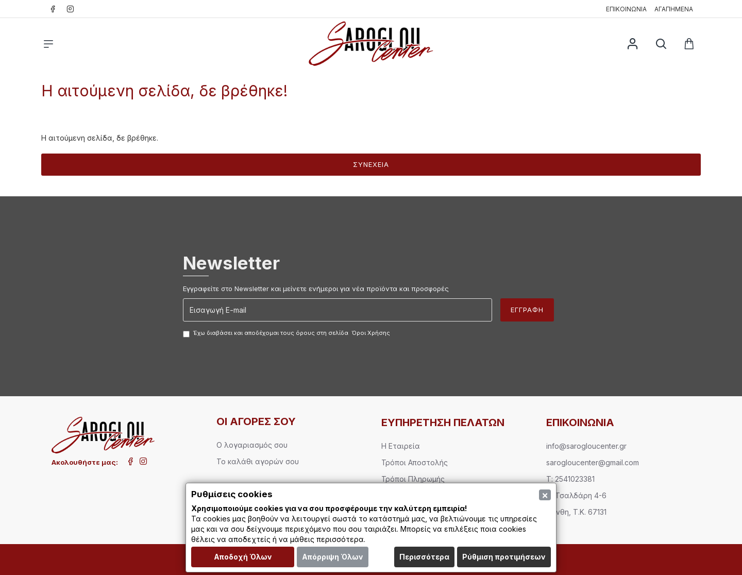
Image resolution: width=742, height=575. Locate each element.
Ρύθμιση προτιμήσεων (504, 556)
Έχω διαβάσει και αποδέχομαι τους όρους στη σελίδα (287, 333)
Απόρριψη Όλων (332, 556)
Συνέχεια (371, 164)
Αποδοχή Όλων (243, 556)
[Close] (545, 494)
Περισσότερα (424, 556)
